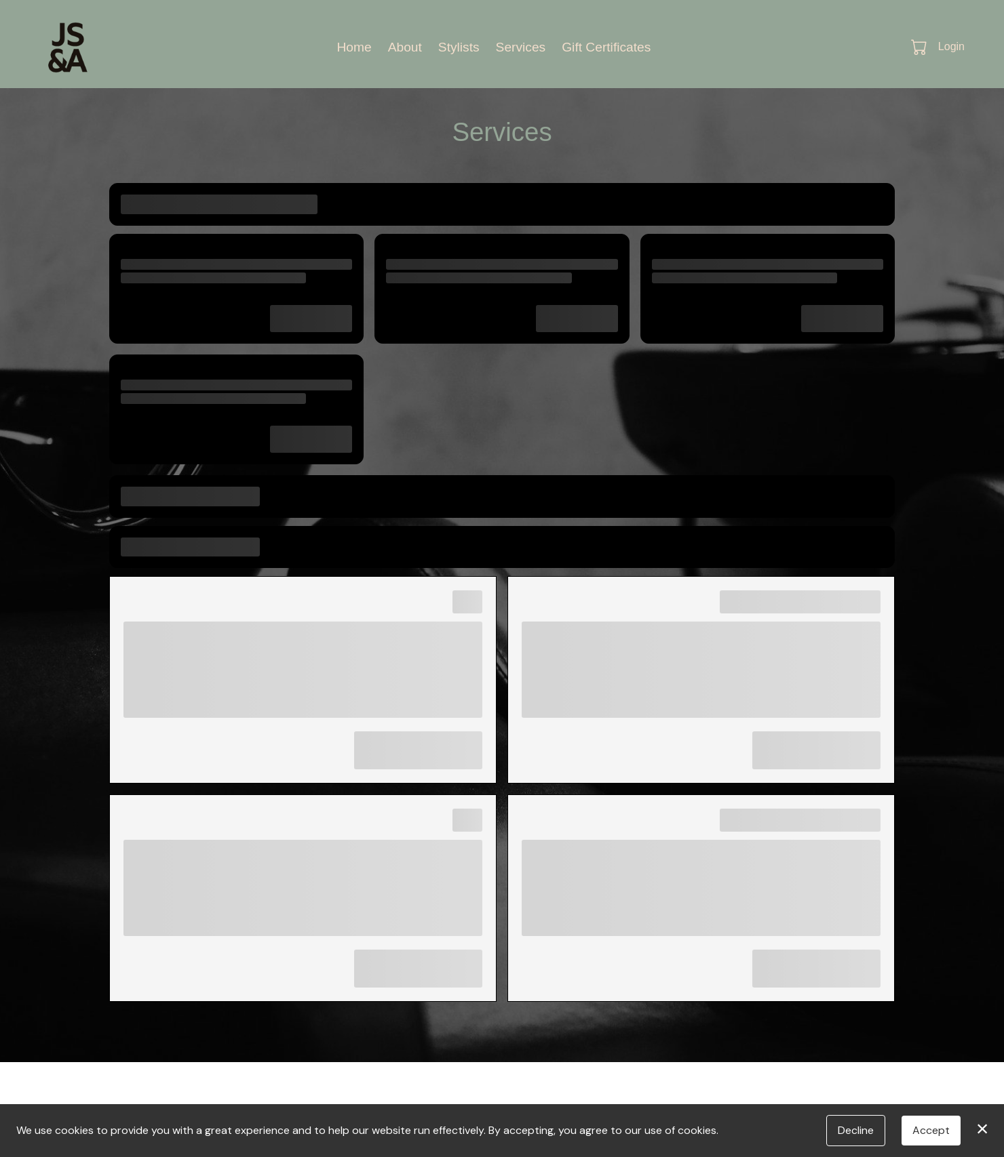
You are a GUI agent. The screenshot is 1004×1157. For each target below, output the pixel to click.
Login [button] (951, 46)
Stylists (459, 47)
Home (353, 47)
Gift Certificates (606, 47)
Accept (931, 1130)
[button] (920, 46)
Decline (856, 1130)
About (405, 47)
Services (521, 47)
